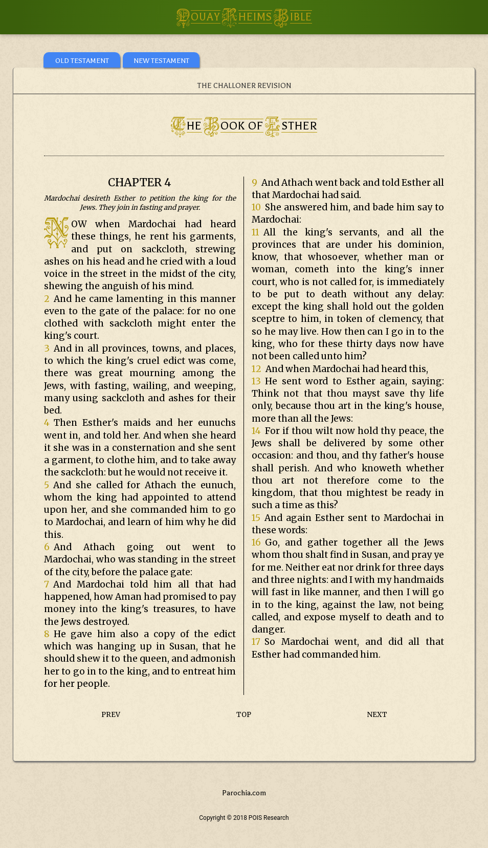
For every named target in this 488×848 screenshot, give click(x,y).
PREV (110, 714)
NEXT (377, 714)
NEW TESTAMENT (161, 60)
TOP (243, 714)
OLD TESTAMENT (82, 60)
